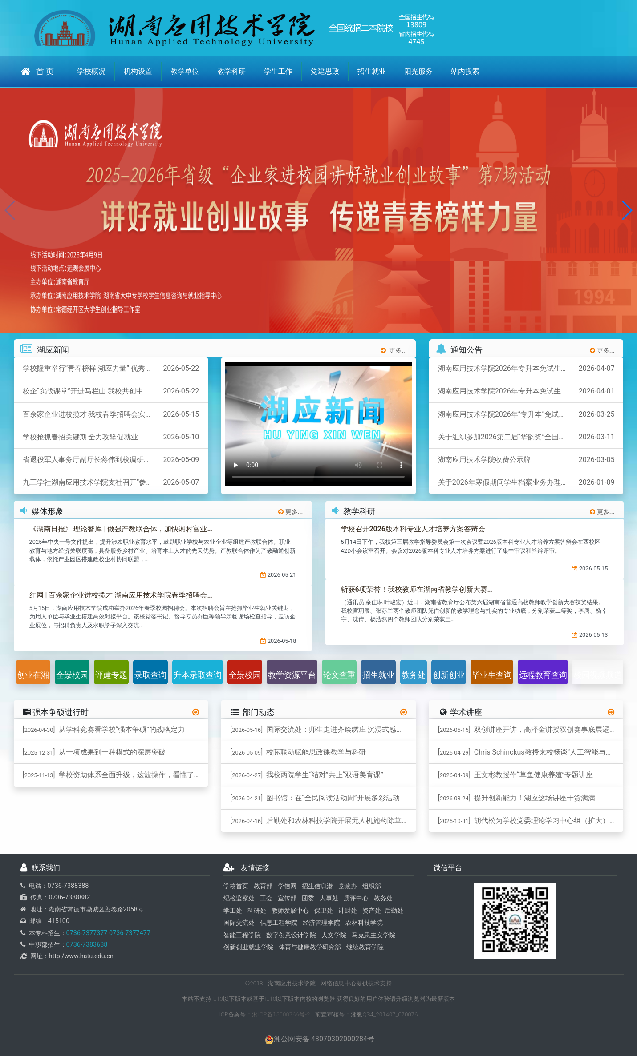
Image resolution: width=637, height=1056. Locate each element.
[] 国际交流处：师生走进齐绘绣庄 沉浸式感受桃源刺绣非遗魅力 (323, 730)
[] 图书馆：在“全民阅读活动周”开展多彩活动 (314, 798)
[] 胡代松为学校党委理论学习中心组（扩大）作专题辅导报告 (531, 821)
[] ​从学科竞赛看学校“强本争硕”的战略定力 (104, 730)
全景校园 (72, 675)
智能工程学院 (242, 935)
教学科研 (231, 71)
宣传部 (287, 899)
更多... (394, 350)
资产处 (371, 911)
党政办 (347, 887)
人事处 (329, 899)
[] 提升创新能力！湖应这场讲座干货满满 (516, 798)
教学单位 (184, 71)
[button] (627, 210)
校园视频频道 (598, 675)
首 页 (37, 71)
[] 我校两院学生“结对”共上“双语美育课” (306, 775)
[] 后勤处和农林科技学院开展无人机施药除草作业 (323, 821)
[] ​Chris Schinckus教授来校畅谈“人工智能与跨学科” (531, 752)
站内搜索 (465, 71)
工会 (266, 899)
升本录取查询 (198, 675)
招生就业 (371, 71)
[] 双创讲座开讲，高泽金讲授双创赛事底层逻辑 (527, 730)
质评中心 (356, 899)
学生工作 (278, 71)
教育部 (263, 887)
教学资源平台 (292, 675)
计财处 (347, 911)
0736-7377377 (87, 933)
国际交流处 (239, 923)
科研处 (256, 911)
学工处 (232, 911)
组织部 (371, 887)
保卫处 (323, 911)
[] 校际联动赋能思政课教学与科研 (298, 752)
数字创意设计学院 (291, 935)
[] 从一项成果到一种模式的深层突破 (94, 752)
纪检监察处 (239, 899)
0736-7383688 (87, 945)
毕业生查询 (492, 675)
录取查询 (150, 675)
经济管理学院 (321, 923)
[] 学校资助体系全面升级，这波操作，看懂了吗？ (115, 775)
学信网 (287, 887)
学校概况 (91, 71)
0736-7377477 (128, 933)
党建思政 (325, 71)
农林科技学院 (364, 923)
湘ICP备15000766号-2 (281, 1015)
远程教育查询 (543, 675)
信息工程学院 (278, 923)
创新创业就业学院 (248, 948)
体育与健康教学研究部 (310, 948)
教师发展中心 (290, 911)
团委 (308, 899)
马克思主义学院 (373, 935)
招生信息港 (317, 887)
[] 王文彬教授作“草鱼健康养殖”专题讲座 (515, 775)
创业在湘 (33, 675)
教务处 (414, 675)
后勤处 (394, 911)
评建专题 (111, 675)
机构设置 (138, 71)
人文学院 (333, 935)
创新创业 (449, 675)
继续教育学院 (365, 948)
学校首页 (235, 887)
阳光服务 (418, 71)
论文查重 (339, 675)
